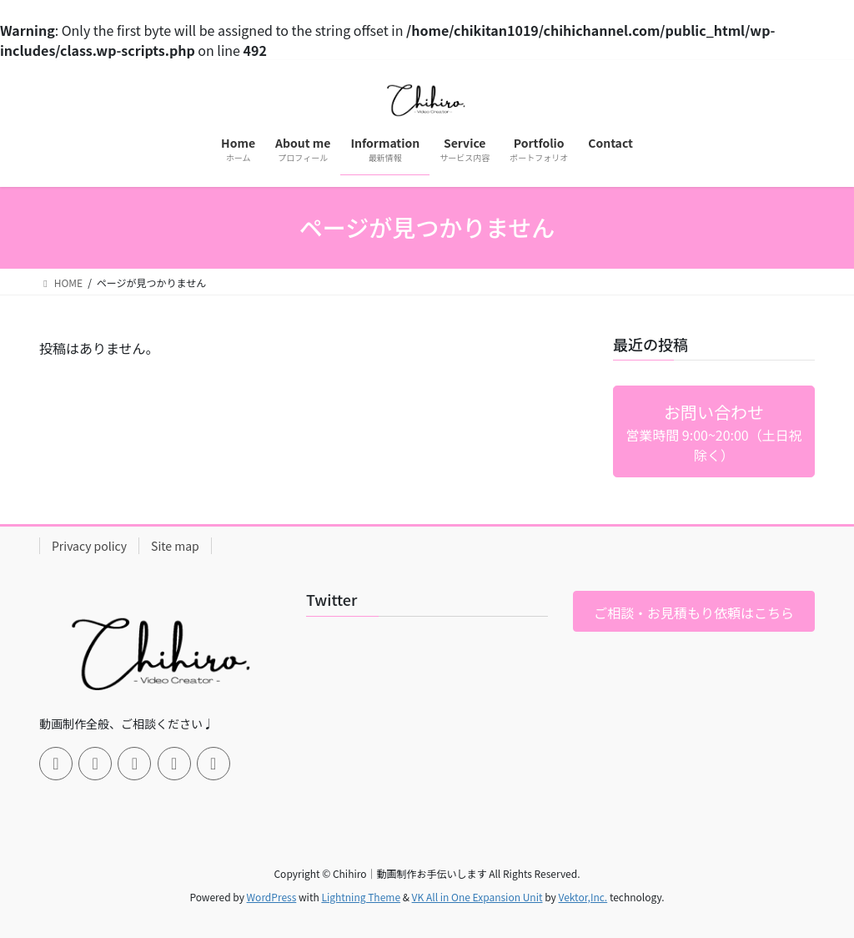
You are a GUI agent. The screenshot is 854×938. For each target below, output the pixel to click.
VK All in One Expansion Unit (477, 897)
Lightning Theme (360, 897)
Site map (175, 545)
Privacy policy (89, 545)
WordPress (272, 897)
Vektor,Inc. (582, 897)
